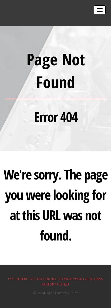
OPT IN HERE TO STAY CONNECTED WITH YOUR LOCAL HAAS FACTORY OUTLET (55, 281)
